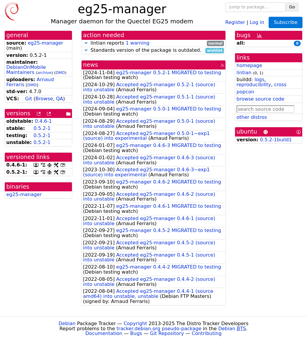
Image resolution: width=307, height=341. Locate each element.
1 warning (137, 43)
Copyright (135, 323)
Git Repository (167, 333)
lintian (244, 72)
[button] (86, 43)
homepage (249, 65)
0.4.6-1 (43, 121)
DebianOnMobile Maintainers (26, 69)
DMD (60, 72)
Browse (44, 98)
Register (235, 22)
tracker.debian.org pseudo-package (159, 328)
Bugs (136, 333)
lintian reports (153, 43)
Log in (257, 22)
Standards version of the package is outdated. (153, 50)
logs (259, 79)
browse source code (260, 99)
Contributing (207, 333)
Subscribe (285, 22)
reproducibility (254, 84)
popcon (245, 92)
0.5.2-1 (42, 128)
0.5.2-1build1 (276, 140)
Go (292, 6)
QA (59, 98)
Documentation (103, 333)
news (90, 64)
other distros (252, 117)
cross (280, 84)
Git (28, 98)
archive (44, 72)
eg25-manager (45, 43)
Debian (67, 323)
